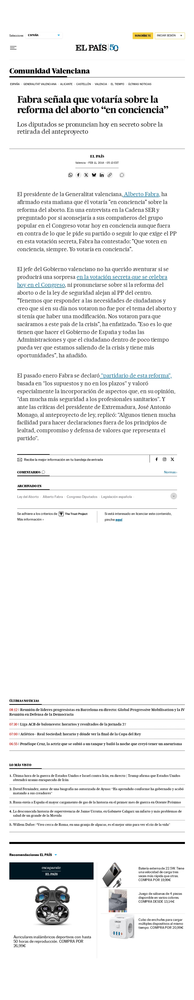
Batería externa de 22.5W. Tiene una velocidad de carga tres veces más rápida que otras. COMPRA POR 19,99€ (161, 874)
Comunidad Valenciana (49, 71)
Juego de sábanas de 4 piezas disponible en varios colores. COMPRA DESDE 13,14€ (160, 897)
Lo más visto (20, 765)
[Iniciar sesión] (170, 35)
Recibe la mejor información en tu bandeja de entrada (63, 460)
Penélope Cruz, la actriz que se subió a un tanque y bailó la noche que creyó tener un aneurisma (101, 744)
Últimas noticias (140, 84)
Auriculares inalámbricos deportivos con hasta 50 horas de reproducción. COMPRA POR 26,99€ (52, 941)
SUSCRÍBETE (143, 35)
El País (97, 156)
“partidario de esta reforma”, (136, 375)
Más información (30, 519)
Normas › (170, 472)
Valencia (101, 84)
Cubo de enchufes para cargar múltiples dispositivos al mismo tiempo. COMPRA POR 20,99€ (161, 923)
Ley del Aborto (28, 497)
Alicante (66, 84)
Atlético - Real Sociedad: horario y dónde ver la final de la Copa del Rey (80, 734)
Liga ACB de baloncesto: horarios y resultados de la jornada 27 (73, 724)
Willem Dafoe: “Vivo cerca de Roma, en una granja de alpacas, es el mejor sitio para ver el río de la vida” (91, 824)
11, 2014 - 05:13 (103, 162)
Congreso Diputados (82, 497)
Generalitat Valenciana (40, 84)
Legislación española (116, 497)
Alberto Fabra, (141, 194)
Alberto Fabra (53, 497)
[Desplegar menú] (13, 48)
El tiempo (117, 84)
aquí (118, 519)
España (15, 84)
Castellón (83, 84)
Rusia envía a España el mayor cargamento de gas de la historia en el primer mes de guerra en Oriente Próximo (97, 802)
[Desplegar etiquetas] (173, 496)
